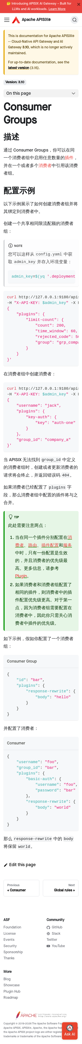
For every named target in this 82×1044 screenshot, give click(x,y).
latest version (18, 68)
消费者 (45, 165)
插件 (69, 157)
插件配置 (50, 545)
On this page (18, 93)
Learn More (57, 9)
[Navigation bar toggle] (6, 20)
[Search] (75, 20)
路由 (32, 545)
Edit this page (19, 864)
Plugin (21, 576)
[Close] (78, 4)
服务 (67, 545)
